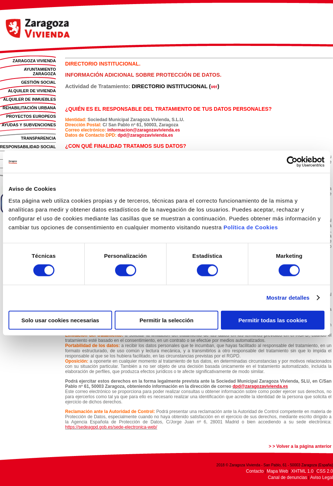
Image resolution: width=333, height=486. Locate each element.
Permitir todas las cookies (272, 320)
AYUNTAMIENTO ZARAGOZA (40, 71)
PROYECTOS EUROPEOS (31, 116)
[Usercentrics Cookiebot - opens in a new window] (292, 161)
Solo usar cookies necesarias (60, 320)
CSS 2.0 (324, 471)
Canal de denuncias (287, 477)
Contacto (255, 471)
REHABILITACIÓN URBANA (29, 108)
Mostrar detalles (288, 297)
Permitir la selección (166, 320)
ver (214, 86)
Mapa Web (277, 471)
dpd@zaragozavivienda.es (145, 135)
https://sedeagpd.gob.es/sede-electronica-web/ (111, 427)
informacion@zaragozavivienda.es (143, 130)
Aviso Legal (321, 477)
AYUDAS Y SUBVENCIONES (28, 125)
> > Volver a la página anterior (300, 446)
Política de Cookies (250, 227)
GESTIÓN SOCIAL (38, 82)
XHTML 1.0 (302, 471)
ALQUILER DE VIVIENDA (32, 91)
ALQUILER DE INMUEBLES (29, 99)
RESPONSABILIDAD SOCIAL (28, 146)
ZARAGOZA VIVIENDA (34, 61)
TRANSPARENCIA (38, 138)
